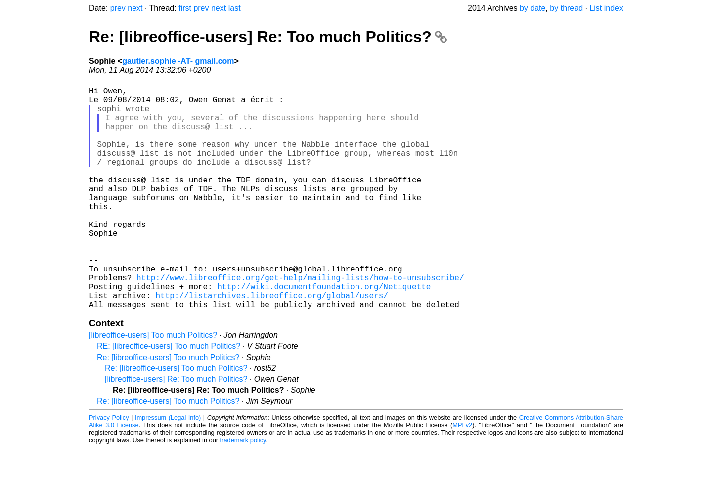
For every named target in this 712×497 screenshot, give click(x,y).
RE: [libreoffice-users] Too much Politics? (168, 395)
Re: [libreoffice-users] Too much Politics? (168, 407)
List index (606, 8)
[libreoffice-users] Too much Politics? (153, 384)
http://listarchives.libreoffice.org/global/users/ (271, 342)
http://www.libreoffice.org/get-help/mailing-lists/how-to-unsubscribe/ (300, 321)
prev (118, 8)
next (135, 8)
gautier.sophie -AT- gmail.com (178, 61)
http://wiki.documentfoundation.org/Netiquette (324, 331)
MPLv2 (462, 474)
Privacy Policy (109, 467)
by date (532, 8)
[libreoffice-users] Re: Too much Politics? (176, 428)
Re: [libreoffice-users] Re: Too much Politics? (268, 36)
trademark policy (243, 489)
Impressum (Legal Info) (168, 467)
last (234, 8)
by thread (566, 8)
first (184, 8)
